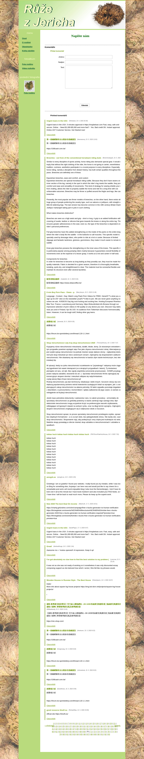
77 (112, 732)
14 (90, 723)
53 (95, 729)
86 (85, 734)
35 (98, 726)
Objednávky (27, 47)
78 (115, 732)
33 (91, 726)
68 (81, 732)
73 (98, 732)
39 (112, 726)
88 (92, 734)
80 (64, 734)
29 (77, 726)
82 (71, 734)
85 (81, 734)
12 (83, 723)
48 (77, 729)
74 (102, 732)
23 (56, 726)
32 (88, 726)
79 (60, 734)
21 (114, 723)
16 (97, 723)
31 (84, 726)
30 (81, 726)
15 (93, 723)
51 (88, 729)
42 (56, 729)
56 (105, 729)
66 (74, 732)
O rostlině (26, 42)
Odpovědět (51, 135)
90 (99, 734)
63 (63, 732)
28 (74, 726)
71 (91, 732)
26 (67, 726)
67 (77, 732)
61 (56, 732)
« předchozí (49, 726)
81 (67, 734)
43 (60, 729)
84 (78, 734)
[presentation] (99, 96)
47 (74, 729)
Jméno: (61, 57)
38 (108, 726)
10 (76, 723)
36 (102, 726)
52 (91, 729)
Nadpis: (61, 62)
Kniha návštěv (28, 51)
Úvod (24, 38)
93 (109, 734)
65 (70, 732)
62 (60, 732)
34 (95, 726)
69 (84, 732)
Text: (62, 67)
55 (102, 729)
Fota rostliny (27, 64)
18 (104, 723)
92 (105, 734)
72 (95, 732)
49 (81, 729)
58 (112, 729)
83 (74, 734)
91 (102, 734)
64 (67, 732)
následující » (119, 726)
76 (108, 732)
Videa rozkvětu (28, 68)
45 (67, 729)
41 (53, 729)
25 (63, 726)
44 (63, 729)
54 (98, 729)
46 (70, 729)
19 (107, 723)
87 (88, 734)
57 (108, 729)
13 (87, 723)
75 (105, 732)
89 (95, 734)
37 (105, 726)
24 (60, 726)
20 (111, 723)
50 (84, 729)
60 (53, 732)
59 (115, 729)
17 (101, 723)
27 (70, 726)
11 (80, 723)
